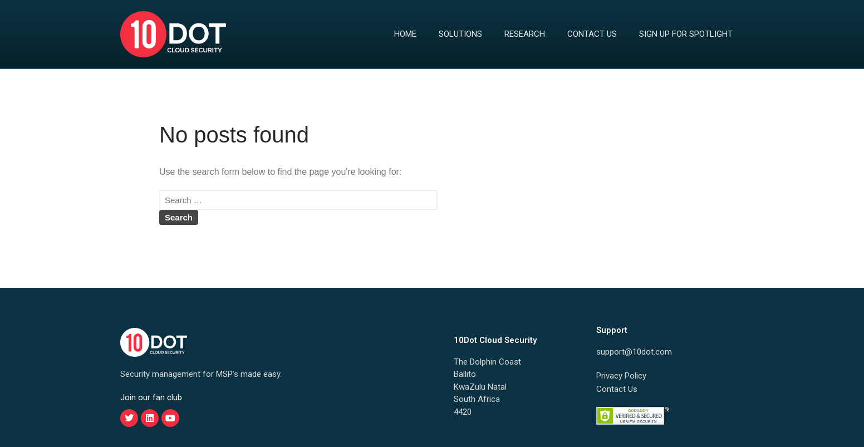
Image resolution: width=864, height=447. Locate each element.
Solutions (460, 34)
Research (524, 34)
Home (405, 34)
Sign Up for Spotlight (686, 34)
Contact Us (592, 34)
